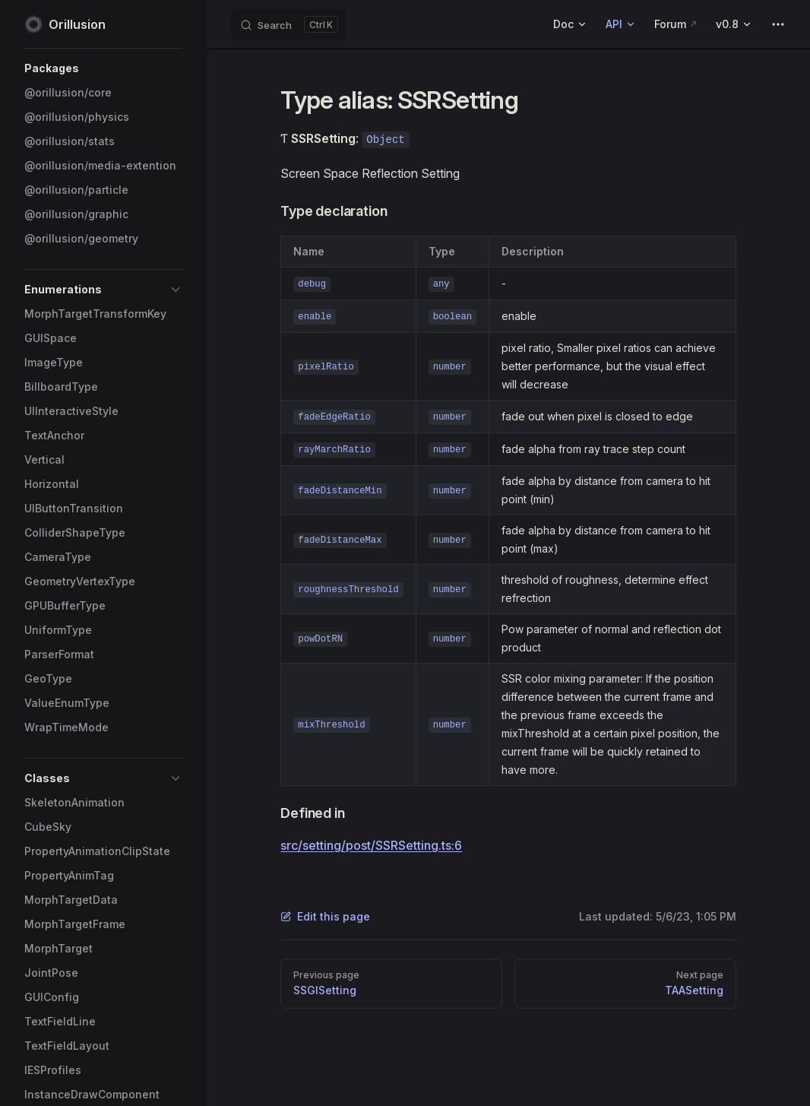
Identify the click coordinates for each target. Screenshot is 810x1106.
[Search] (288, 24)
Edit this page (325, 916)
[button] (103, 68)
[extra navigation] (778, 24)
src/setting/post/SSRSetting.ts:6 (371, 845)
